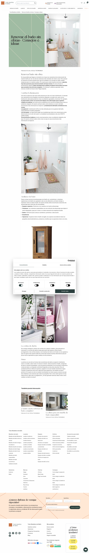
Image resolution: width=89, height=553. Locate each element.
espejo (54, 100)
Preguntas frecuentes (33, 531)
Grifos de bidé (55, 453)
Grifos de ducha (56, 436)
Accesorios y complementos (67, 8)
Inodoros (11, 472)
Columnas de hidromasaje (58, 440)
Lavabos (23, 8)
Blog (29, 535)
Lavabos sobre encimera (29, 438)
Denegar (24, 291)
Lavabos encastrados (28, 449)
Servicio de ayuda (73, 547)
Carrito (49, 531)
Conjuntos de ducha (57, 444)
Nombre (48, 498)
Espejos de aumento (43, 436)
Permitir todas (64, 291)
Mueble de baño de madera (15, 446)
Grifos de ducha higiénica (58, 446)
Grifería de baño (42, 8)
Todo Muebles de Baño (15, 12)
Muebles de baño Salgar (14, 449)
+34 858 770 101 (73, 541)
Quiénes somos (32, 527)
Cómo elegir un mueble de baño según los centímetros (58, 487)
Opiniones (30, 529)
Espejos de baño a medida (44, 455)
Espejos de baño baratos (44, 453)
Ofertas (40, 472)
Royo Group (26, 484)
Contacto (30, 533)
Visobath (25, 474)
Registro (49, 529)
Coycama (25, 478)
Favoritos (49, 533)
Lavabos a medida (27, 444)
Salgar (24, 472)
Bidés (10, 474)
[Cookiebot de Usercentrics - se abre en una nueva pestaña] (69, 261)
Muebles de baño (14, 8)
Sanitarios (80, 8)
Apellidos (66, 498)
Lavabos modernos (27, 436)
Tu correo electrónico (51, 504)
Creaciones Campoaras (28, 480)
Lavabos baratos (27, 440)
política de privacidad (60, 510)
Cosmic (25, 486)
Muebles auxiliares (53, 8)
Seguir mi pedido (51, 535)
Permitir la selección (44, 291)
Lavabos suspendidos (28, 451)
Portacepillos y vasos (72, 440)
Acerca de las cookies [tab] (65, 264)
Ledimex (25, 489)
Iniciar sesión (50, 527)
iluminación (58, 95)
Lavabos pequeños (27, 442)
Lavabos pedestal (27, 446)
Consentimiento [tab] (24, 264)
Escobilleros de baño (72, 446)
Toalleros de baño (71, 436)
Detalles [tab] (44, 264)
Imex (24, 476)
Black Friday (40, 474)
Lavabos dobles (27, 453)
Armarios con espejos (43, 442)
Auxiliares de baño (13, 463)
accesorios (41, 97)
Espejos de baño (31, 8)
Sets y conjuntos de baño (73, 438)
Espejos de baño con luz (43, 461)
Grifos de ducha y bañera (58, 442)
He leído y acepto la (56, 510)
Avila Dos (25, 482)
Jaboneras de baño (71, 449)
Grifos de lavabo (56, 438)
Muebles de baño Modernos (15, 436)
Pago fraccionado (42, 476)
